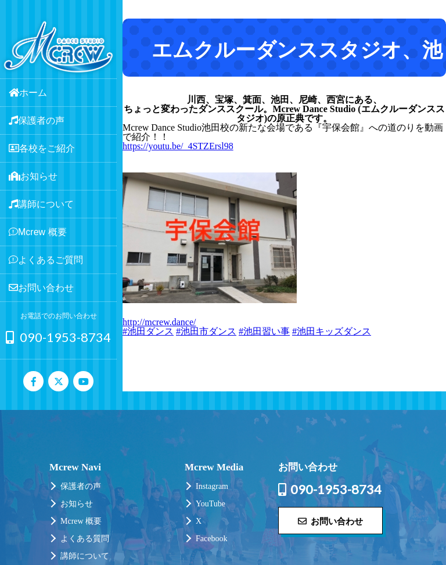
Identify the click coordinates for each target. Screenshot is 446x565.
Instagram (212, 486)
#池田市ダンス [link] (206, 331)
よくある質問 (84, 538)
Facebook (211, 538)
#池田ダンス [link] (148, 331)
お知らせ (76, 503)
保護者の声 (80, 486)
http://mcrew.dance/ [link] (159, 322)
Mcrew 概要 (81, 521)
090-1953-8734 (58, 337)
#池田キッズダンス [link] (331, 331)
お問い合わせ (330, 521)
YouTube (210, 503)
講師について (84, 556)
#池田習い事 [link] (264, 331)
